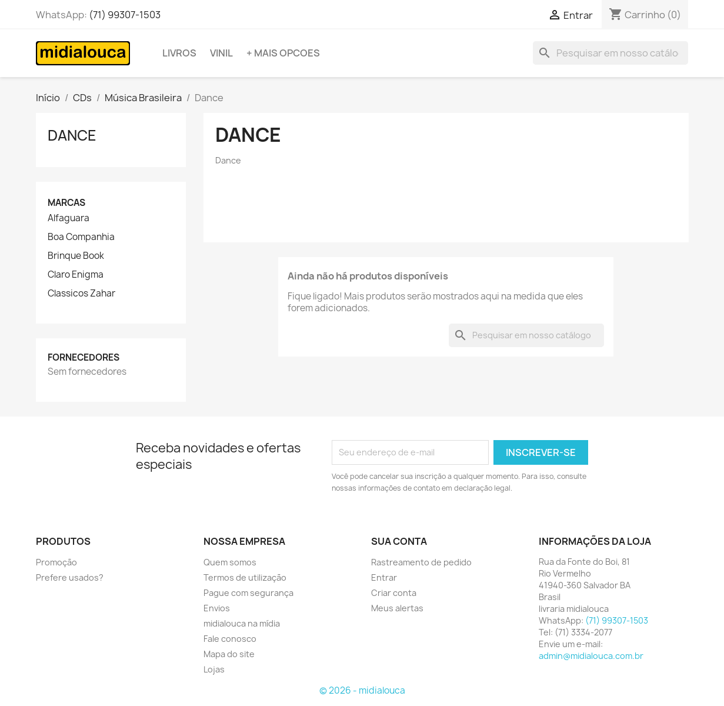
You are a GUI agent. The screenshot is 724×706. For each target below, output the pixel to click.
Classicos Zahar (81, 293)
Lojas (214, 669)
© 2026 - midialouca (362, 690)
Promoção (56, 562)
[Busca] (610, 53)
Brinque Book (76, 256)
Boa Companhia (81, 237)
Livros (179, 52)
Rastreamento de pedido (421, 562)
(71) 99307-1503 (125, 14)
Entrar (384, 577)
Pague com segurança (248, 592)
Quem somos (229, 562)
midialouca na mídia (241, 623)
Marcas (66, 203)
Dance (72, 135)
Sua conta (399, 541)
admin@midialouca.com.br (591, 655)
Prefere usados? (70, 577)
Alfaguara (68, 218)
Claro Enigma (76, 275)
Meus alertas (397, 608)
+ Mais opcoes (283, 52)
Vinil (221, 52)
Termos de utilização (244, 577)
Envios (216, 608)
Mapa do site (229, 654)
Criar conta (393, 592)
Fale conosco (229, 638)
